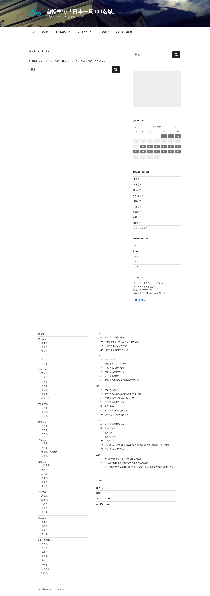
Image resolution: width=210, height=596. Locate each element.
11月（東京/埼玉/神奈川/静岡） (113, 346)
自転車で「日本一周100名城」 (82, 12)
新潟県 (44, 407)
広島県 (44, 504)
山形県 (44, 359)
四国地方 (137, 223)
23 (171, 151)
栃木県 (44, 377)
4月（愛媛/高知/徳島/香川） (112, 372)
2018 (135, 262)
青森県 (44, 343)
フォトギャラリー (87, 32)
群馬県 (44, 381)
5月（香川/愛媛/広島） (109, 376)
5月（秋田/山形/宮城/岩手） (112, 424)
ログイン (100, 488)
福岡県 (44, 544)
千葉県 (44, 390)
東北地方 (137, 184)
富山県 (44, 425)
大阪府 (44, 469)
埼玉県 (44, 385)
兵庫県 (44, 478)
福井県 (44, 434)
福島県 (44, 363)
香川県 (44, 522)
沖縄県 (44, 573)
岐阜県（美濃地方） (50, 451)
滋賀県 (44, 486)
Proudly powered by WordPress (52, 589)
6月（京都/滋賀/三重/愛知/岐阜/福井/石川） (119, 398)
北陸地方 (137, 201)
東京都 (44, 394)
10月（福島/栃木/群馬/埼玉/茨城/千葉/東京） (119, 342)
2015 (135, 245)
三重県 (44, 456)
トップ (33, 32)
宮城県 (44, 351)
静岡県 (44, 443)
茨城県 (44, 373)
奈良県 (44, 473)
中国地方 (137, 217)
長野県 (44, 416)
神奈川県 (45, 398)
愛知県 (44, 447)
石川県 (44, 429)
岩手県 (44, 347)
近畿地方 (137, 212)
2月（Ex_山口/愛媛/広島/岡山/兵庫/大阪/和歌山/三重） (124, 463)
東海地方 (137, 206)
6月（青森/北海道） (108, 428)
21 (157, 151)
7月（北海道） (106, 432)
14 (157, 146)
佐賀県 (44, 548)
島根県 (44, 500)
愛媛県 (44, 530)
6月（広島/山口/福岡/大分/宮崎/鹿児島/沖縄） (120, 380)
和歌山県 (45, 465)
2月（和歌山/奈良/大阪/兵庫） (113, 363)
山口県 (44, 512)
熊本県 (44, 556)
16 (171, 146)
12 (143, 146)
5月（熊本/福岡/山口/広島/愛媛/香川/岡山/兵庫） (121, 394)
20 (150, 151)
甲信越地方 (138, 195)
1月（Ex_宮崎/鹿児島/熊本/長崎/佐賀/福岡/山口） (121, 458)
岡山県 (44, 508)
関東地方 (137, 190)
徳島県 (44, 526)
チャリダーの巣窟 (124, 32)
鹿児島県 (45, 569)
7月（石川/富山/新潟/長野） (112, 402)
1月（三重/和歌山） (108, 359)
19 (143, 151)
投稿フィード (102, 493)
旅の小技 (106, 32)
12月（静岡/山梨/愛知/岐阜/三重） (115, 350)
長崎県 (44, 552)
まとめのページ (64, 32)
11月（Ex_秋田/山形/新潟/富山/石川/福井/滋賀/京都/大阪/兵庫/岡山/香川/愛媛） (135, 445)
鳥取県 (44, 496)
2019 (135, 267)
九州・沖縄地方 (140, 228)
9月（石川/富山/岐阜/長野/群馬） (114, 410)
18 (136, 151)
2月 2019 (157, 127)
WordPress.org (103, 504)
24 (178, 151)
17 (178, 146)
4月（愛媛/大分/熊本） (109, 390)
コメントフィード (104, 498)
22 (164, 151)
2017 (135, 256)
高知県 (44, 534)
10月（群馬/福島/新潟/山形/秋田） (115, 414)
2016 (135, 251)
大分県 (44, 560)
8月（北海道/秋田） (108, 436)
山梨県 (44, 412)
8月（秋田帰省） (107, 406)
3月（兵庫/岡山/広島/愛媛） (112, 368)
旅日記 (46, 32)
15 (164, 146)
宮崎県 (44, 564)
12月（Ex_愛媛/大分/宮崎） (112, 449)
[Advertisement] (157, 89)
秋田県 (44, 355)
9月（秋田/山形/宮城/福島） (112, 337)
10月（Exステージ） (108, 441)
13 (150, 146)
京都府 (44, 482)
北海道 (136, 179)
